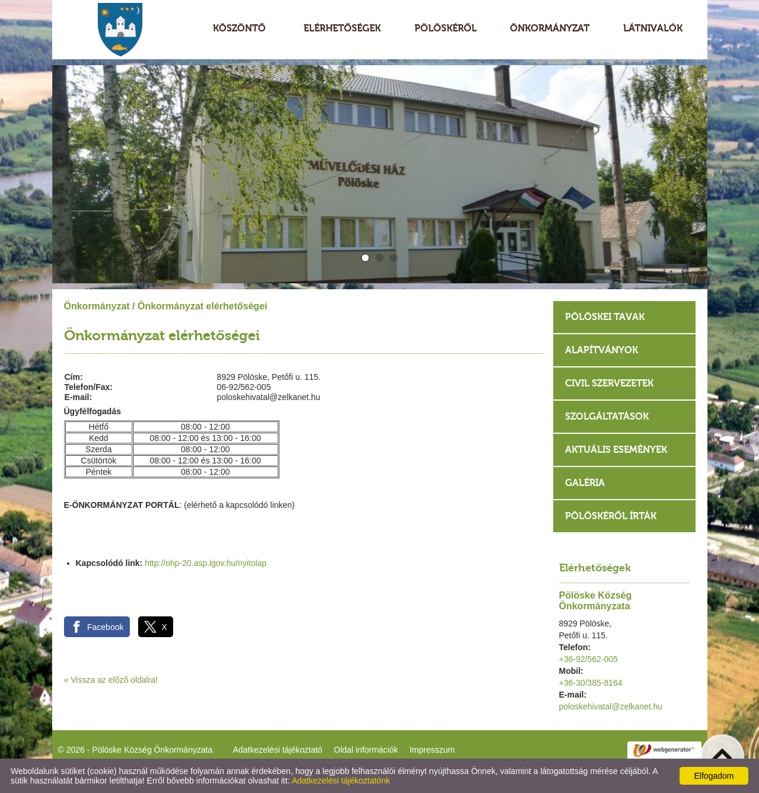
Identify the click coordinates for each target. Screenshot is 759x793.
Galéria (585, 482)
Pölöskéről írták (610, 516)
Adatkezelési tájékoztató (278, 749)
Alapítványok (601, 350)
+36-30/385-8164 (591, 683)
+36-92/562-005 (588, 659)
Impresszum (432, 749)
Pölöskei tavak (605, 316)
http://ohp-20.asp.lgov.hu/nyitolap (205, 563)
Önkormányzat (97, 306)
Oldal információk (366, 749)
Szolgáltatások (607, 416)
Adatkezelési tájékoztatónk (341, 780)
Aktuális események (616, 449)
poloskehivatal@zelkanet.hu (611, 706)
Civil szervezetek (609, 383)
